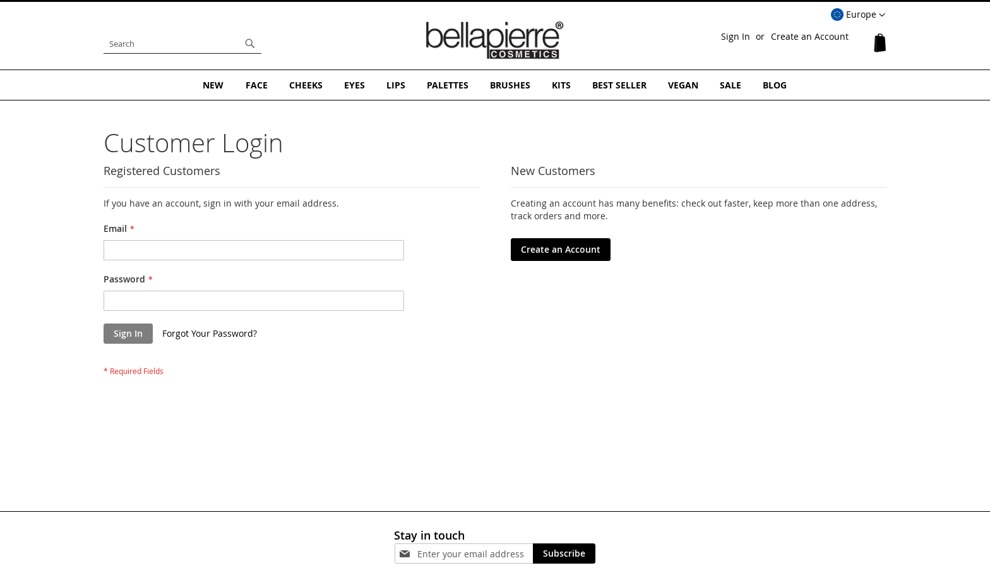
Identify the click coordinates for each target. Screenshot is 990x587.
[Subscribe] (564, 553)
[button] (858, 15)
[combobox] (182, 43)
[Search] (250, 43)
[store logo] (495, 40)
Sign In (735, 36)
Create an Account (810, 36)
